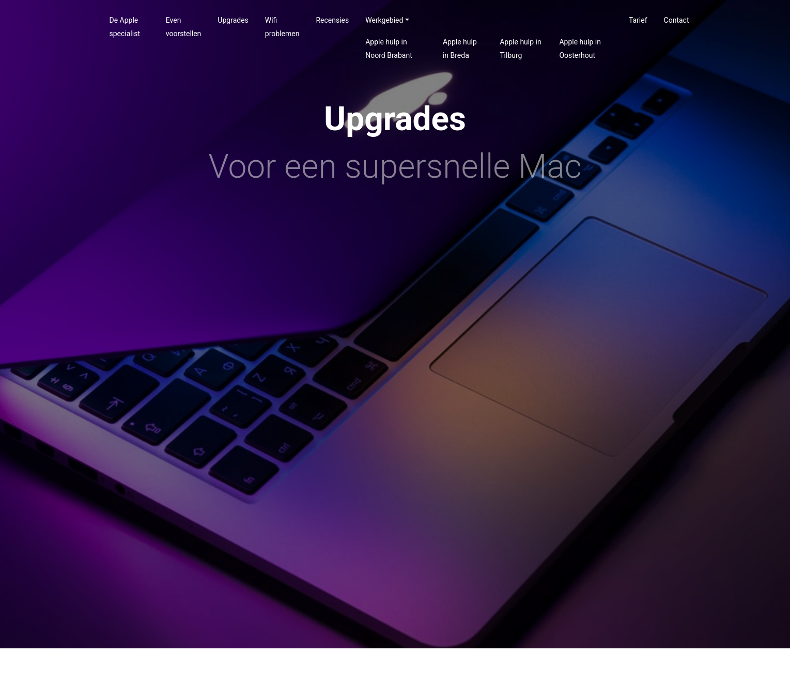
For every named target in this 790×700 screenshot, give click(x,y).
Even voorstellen (184, 27)
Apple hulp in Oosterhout (579, 48)
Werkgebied (384, 20)
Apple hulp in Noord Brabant (388, 48)
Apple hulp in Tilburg (520, 48)
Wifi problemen (282, 27)
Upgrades (233, 20)
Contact (676, 20)
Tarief (638, 20)
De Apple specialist (125, 27)
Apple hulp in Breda (460, 48)
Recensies (332, 20)
